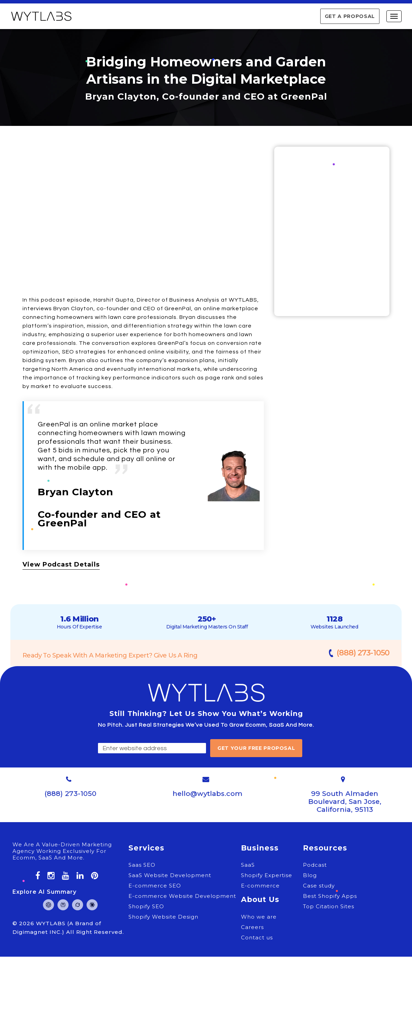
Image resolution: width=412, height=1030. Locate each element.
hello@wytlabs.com (208, 794)
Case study (319, 885)
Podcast (315, 865)
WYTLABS (51, 923)
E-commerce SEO (154, 885)
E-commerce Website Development (182, 896)
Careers (252, 927)
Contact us (257, 937)
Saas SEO (141, 865)
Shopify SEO (146, 906)
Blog (310, 875)
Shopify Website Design (163, 916)
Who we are (259, 916)
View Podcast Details (61, 564)
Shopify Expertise (266, 875)
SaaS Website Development (169, 875)
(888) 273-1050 (363, 652)
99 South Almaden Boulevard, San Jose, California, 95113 (345, 801)
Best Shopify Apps (330, 896)
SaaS (248, 865)
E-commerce (260, 885)
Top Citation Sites (328, 906)
